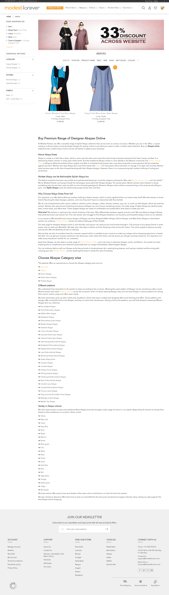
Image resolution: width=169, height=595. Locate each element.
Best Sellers (110, 550)
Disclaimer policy (14, 564)
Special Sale (111, 564)
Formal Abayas (14, 68)
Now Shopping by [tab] (15, 22)
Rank (111, 60)
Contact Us (48, 550)
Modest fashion (60, 251)
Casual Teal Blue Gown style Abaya (101, 113)
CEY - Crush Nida (14, 99)
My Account (149, 8)
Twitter (143, 570)
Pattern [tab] (9, 75)
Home (8, 16)
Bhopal (78, 554)
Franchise (47, 560)
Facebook (139, 570)
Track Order (149, 1)
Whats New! (110, 547)
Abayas (109, 554)
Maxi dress (44, 267)
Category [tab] (10, 59)
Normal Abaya (13, 80)
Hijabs (94, 242)
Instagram (147, 570)
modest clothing (66, 292)
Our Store (47, 567)
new (105, 60)
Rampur (78, 564)
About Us (47, 547)
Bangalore (79, 575)
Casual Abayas (13, 64)
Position (76, 60)
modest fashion (62, 221)
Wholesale (48, 563)
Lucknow (78, 550)
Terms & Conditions (15, 561)
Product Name (88, 60)
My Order (11, 554)
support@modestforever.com (27, 1)
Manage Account (14, 547)
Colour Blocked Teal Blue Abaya (60, 113)
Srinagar (78, 557)
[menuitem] (55, 8)
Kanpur (78, 571)
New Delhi (79, 547)
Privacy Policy (13, 568)
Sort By (66, 60)
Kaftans (88, 242)
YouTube (151, 570)
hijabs (98, 166)
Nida (10, 95)
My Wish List (155, 8)
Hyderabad (79, 561)
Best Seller (121, 60)
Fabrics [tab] (9, 90)
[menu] (90, 9)
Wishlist (10, 550)
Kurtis (82, 242)
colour (131, 60)
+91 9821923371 (10, 1)
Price (99, 60)
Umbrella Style (14, 83)
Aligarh (78, 568)
